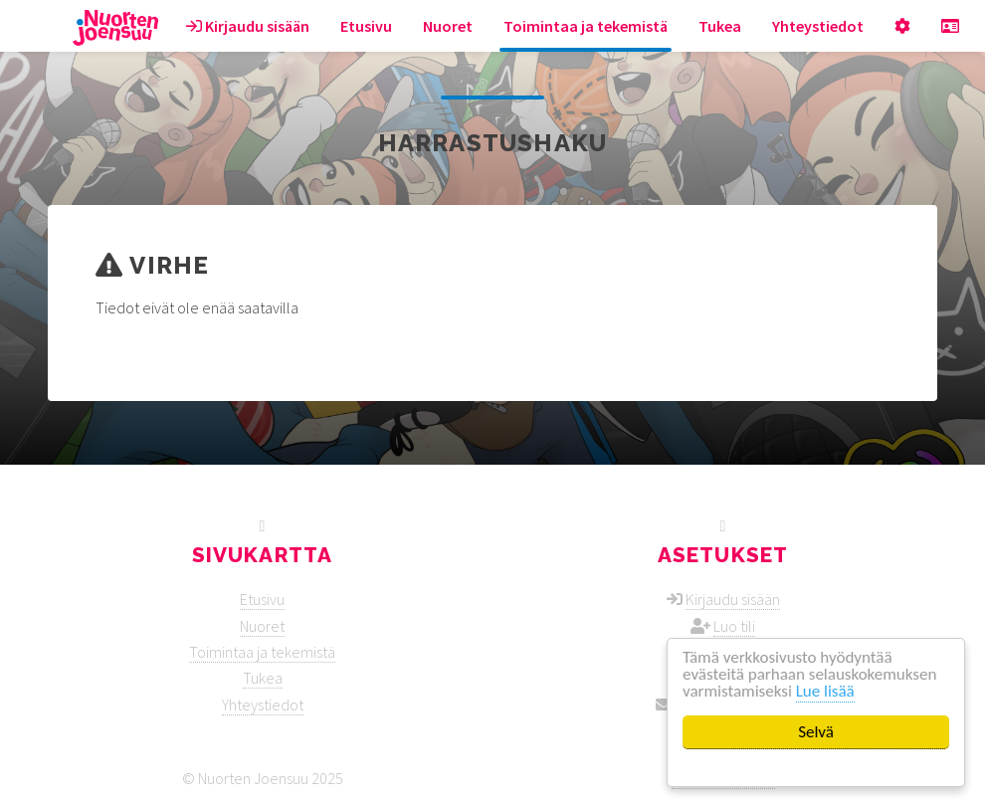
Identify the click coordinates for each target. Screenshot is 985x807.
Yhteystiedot (818, 26)
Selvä (816, 731)
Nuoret (448, 26)
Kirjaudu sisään (247, 26)
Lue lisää (825, 691)
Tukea (719, 26)
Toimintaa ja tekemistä (585, 26)
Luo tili (734, 626)
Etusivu (366, 26)
